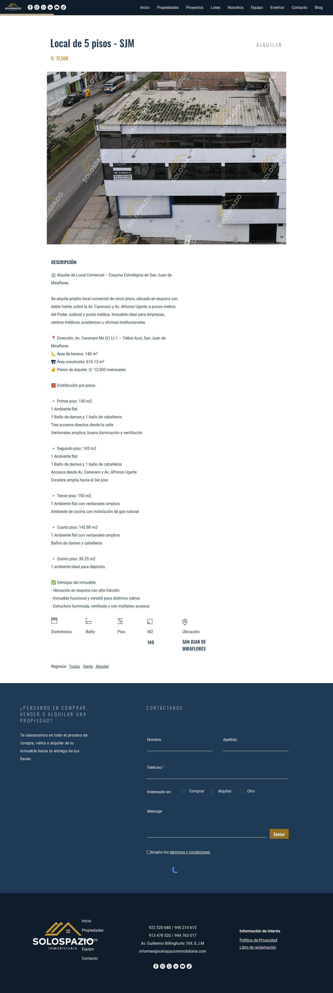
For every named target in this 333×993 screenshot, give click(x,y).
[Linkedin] (50, 7)
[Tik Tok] (189, 966)
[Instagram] (36, 7)
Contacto (90, 958)
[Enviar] (279, 834)
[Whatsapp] (43, 7)
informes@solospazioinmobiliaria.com (172, 951)
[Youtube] (56, 7)
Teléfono (154, 768)
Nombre (154, 740)
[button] (167, 7)
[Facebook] (30, 7)
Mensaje (154, 811)
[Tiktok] (63, 7)
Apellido (230, 740)
